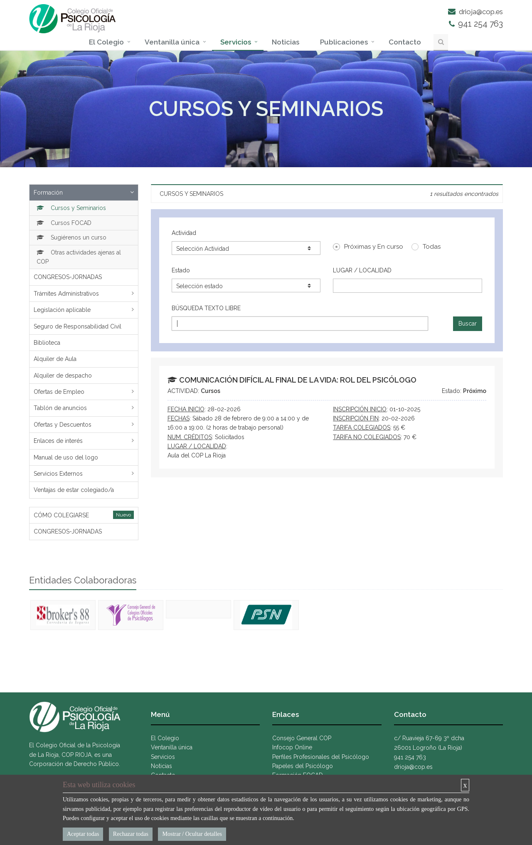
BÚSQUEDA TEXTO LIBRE (206, 308)
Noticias (285, 42)
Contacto (405, 42)
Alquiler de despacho (63, 375)
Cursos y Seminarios (71, 208)
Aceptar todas (83, 834)
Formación (48, 192)
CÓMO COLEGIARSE (61, 515)
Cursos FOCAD (64, 223)
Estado (181, 270)
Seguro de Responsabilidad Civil (77, 326)
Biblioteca (47, 342)
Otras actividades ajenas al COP (79, 257)
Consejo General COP (301, 738)
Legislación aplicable (62, 309)
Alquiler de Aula (55, 359)
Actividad (184, 233)
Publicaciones (344, 42)
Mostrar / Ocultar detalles (192, 834)
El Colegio (106, 42)
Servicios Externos (58, 473)
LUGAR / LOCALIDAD (362, 270)
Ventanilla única (172, 42)
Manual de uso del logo (66, 457)
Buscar (467, 323)
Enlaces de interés (58, 440)
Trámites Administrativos (66, 293)
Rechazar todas (130, 834)
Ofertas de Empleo (59, 391)
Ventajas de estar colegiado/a (74, 490)
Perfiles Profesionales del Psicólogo (320, 757)
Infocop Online (292, 747)
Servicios (235, 42)
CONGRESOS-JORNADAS (68, 277)
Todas (426, 246)
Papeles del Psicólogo (302, 766)
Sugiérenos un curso (71, 237)
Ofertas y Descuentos (62, 424)
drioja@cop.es (475, 11)
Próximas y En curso (368, 246)
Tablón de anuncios (60, 408)
